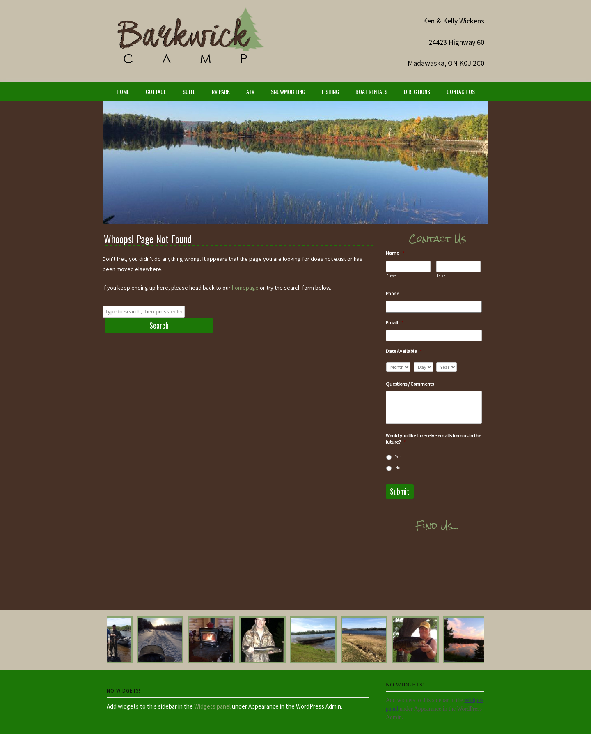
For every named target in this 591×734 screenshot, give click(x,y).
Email (394, 323)
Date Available (404, 351)
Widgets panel (212, 706)
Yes (398, 456)
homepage (245, 287)
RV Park (221, 91)
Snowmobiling (288, 91)
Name (395, 253)
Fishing (330, 91)
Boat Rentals (371, 91)
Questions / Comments (410, 384)
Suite (189, 91)
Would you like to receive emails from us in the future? (433, 439)
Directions (417, 91)
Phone (392, 293)
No (397, 467)
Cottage (156, 91)
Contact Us (461, 91)
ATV (250, 91)
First (391, 275)
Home (123, 91)
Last (441, 275)
